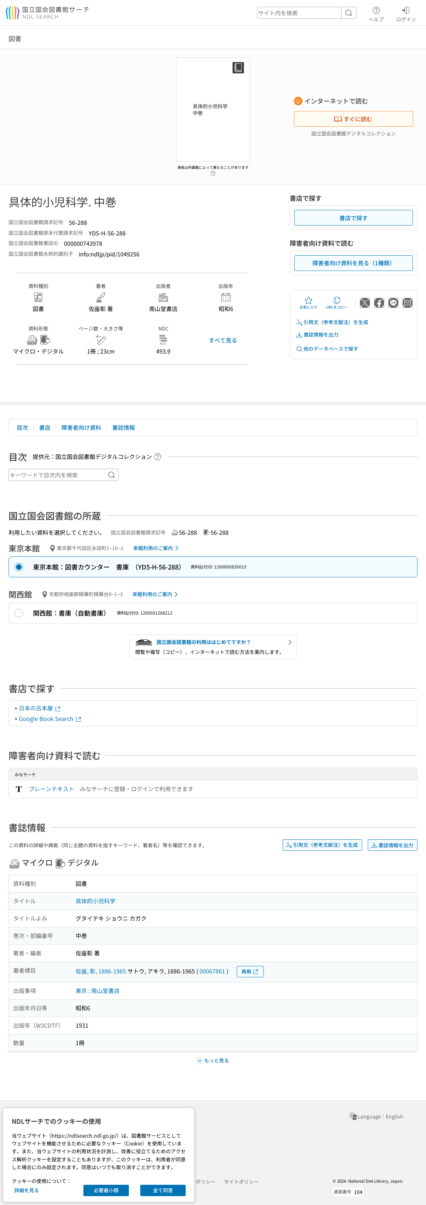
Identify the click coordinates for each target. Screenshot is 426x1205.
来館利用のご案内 (157, 548)
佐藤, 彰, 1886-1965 (101, 971)
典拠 (250, 971)
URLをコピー (337, 303)
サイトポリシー (241, 1181)
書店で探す (353, 217)
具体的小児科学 (95, 900)
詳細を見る (26, 1190)
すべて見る (223, 340)
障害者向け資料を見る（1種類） (353, 263)
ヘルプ (376, 13)
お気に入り (308, 303)
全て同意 (163, 1190)
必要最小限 (106, 1190)
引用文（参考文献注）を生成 (332, 322)
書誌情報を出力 (317, 334)
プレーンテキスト (51, 788)
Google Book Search (50, 718)
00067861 (212, 971)
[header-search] (306, 13)
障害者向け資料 (81, 427)
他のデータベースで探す (327, 348)
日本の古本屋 (40, 708)
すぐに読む (353, 119)
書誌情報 (123, 427)
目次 (22, 427)
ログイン (406, 13)
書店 (44, 427)
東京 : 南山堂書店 (98, 990)
